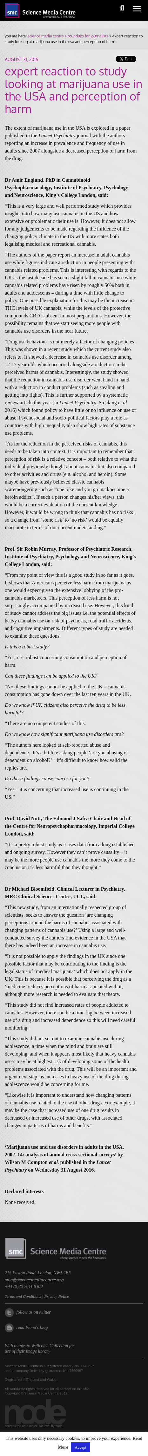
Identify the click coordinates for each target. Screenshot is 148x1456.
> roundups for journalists (86, 36)
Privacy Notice (56, 1296)
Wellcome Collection (49, 1345)
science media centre (46, 36)
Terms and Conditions (23, 1296)
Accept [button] (80, 1447)
